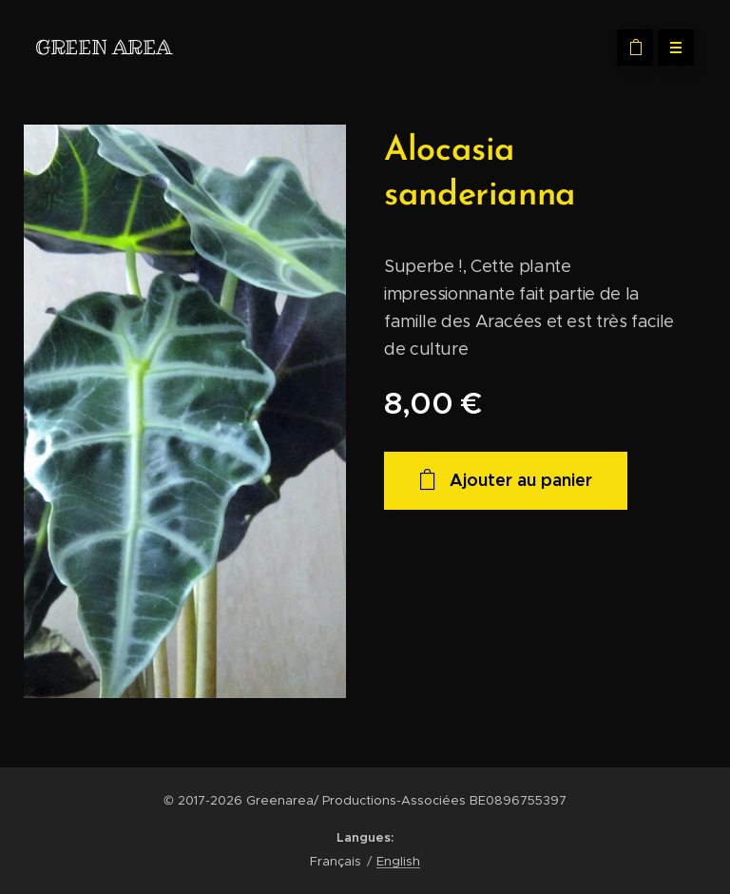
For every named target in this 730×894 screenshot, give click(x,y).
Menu (670, 47)
